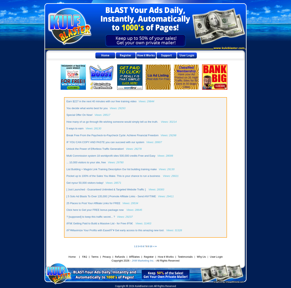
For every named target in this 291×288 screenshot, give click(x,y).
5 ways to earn (75, 128)
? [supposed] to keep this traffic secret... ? (90, 216)
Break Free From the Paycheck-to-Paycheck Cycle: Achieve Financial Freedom (112, 135)
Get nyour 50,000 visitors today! (85, 182)
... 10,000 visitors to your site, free (86, 162)
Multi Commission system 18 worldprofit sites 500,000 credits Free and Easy (110, 155)
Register (125, 55)
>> (155, 246)
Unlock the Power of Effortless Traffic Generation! (95, 148)
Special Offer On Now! (79, 114)
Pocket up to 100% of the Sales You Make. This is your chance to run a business (113, 175)
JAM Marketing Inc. (143, 260)
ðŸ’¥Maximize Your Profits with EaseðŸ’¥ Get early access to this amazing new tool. (115, 230)
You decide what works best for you (87, 108)
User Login (186, 55)
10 (151, 246)
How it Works (146, 55)
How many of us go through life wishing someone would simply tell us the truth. (112, 121)
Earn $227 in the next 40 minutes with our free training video (101, 101)
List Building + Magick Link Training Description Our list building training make (111, 169)
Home (105, 55)
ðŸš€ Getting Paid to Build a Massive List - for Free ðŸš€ (100, 223)
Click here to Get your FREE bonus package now (95, 209)
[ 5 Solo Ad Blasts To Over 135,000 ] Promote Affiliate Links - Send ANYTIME (111, 196)
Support (166, 55)
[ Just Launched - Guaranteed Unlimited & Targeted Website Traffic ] (106, 189)
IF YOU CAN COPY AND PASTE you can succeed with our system (105, 142)
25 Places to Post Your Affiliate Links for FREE (93, 203)
